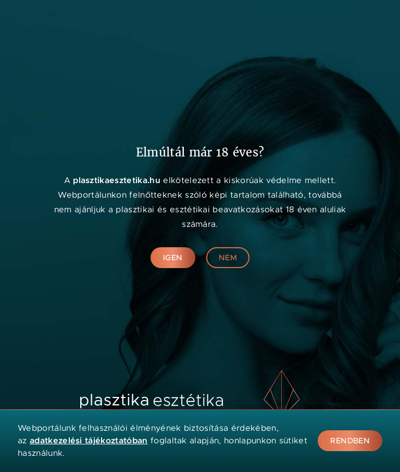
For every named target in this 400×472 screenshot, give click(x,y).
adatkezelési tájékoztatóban (89, 440)
